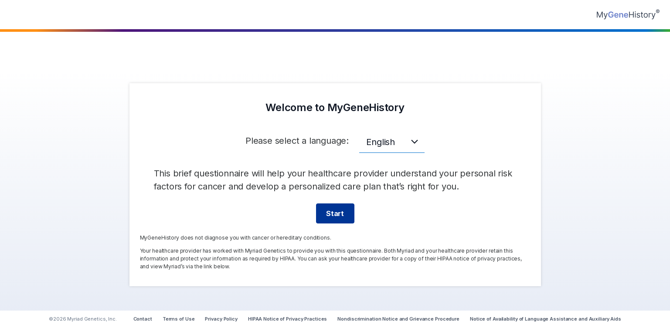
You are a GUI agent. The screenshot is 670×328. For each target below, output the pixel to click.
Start (335, 213)
